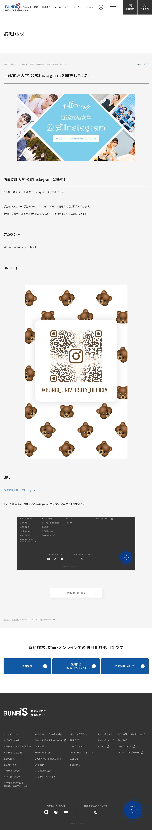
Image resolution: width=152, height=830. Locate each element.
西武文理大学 (25, 712)
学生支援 (39, 746)
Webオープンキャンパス (81, 752)
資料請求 (130, 9)
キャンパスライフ (62, 7)
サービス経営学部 (79, 734)
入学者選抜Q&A (43, 770)
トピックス (90, 7)
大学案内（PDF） (43, 776)
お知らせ (78, 7)
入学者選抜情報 (30, 7)
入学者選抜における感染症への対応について (16, 784)
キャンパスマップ (106, 740)
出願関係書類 (10, 764)
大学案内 (145, 9)
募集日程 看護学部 (13, 752)
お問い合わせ (124, 746)
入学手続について (12, 776)
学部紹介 (46, 7)
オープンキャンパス (79, 746)
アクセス (101, 7)
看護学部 (74, 740)
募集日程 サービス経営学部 (17, 746)
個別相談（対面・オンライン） (132, 734)
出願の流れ (9, 758)
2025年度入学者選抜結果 (48, 758)
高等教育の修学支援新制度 (48, 734)
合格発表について (12, 770)
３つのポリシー (11, 734)
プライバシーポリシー (128, 752)
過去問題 (39, 764)
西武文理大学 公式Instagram (20, 490)
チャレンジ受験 (42, 752)
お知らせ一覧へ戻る (82, 593)
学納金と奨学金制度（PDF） (48, 740)
